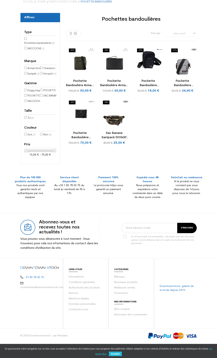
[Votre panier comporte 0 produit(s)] (193, 7)
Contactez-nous (78, 321)
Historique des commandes (130, 326)
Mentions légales (79, 310)
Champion (50, 83)
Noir (47, 150)
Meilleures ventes (124, 299)
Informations (76, 288)
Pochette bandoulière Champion (148, 99)
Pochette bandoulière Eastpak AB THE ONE (183, 99)
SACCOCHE (35, 63)
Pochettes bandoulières (39, 58)
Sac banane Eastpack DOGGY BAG (114, 151)
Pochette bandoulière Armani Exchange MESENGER (80, 99)
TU (30, 133)
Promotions (121, 304)
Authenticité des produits (84, 299)
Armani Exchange (38, 83)
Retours (73, 304)
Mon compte (122, 320)
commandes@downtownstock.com (41, 299)
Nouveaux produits (125, 294)
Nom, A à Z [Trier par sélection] (185, 48)
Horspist (49, 89)
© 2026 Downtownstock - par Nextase (44, 347)
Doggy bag (35, 105)
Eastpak (33, 89)
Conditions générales (82, 294)
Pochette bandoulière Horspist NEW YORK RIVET (80, 151)
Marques (119, 288)
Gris (31, 150)
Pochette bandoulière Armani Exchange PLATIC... (114, 99)
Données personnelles (82, 315)
